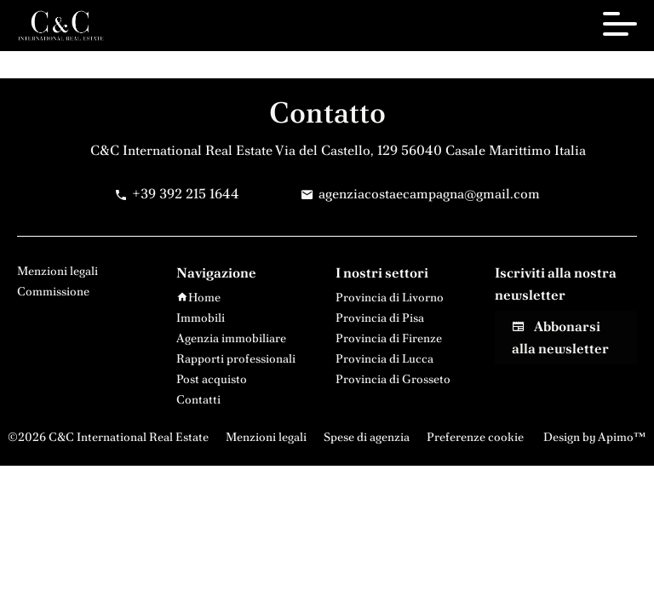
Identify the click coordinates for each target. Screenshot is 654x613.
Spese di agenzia (367, 436)
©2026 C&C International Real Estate (108, 436)
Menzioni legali (266, 436)
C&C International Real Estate (181, 150)
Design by (593, 436)
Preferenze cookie (475, 436)
